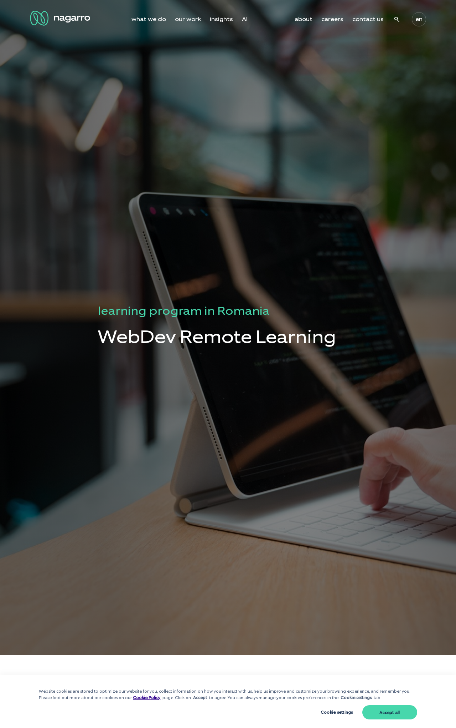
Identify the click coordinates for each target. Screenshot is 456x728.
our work (188, 19)
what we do (148, 19)
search (397, 19)
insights (221, 19)
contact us (368, 19)
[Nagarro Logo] (61, 18)
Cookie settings (337, 712)
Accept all (389, 713)
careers (332, 19)
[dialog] (228, 701)
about (303, 19)
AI (245, 19)
